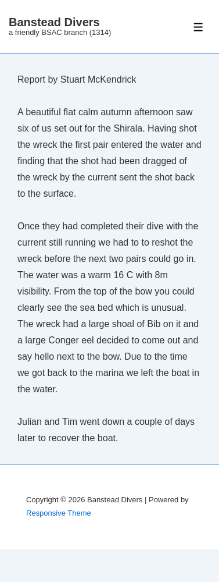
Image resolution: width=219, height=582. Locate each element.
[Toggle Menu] (198, 27)
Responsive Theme (58, 513)
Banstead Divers (54, 22)
